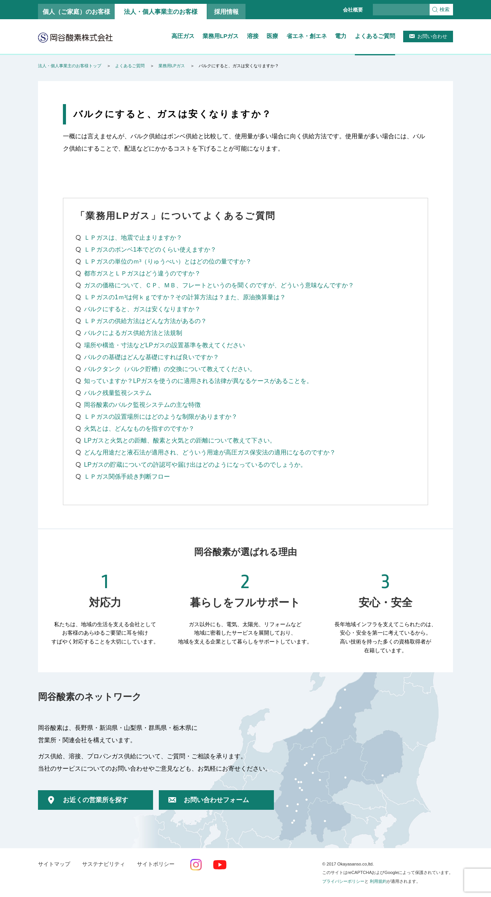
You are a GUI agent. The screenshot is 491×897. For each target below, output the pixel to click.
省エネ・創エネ (307, 36)
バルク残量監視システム (118, 392)
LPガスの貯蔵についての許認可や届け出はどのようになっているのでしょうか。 (195, 464)
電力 (340, 36)
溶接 (253, 36)
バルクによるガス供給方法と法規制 (133, 332)
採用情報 (226, 11)
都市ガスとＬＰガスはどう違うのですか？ (142, 273)
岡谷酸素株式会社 (75, 37)
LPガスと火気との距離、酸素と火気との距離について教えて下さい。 (180, 440)
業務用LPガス (221, 36)
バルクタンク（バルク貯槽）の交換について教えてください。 (170, 368)
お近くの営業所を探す (95, 800)
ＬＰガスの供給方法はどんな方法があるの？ (145, 320)
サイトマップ (54, 864)
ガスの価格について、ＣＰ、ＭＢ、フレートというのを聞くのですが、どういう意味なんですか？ (219, 285)
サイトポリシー (156, 864)
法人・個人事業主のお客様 (161, 11)
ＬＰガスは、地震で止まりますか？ (133, 237)
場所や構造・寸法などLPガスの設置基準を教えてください (164, 345)
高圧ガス (182, 36)
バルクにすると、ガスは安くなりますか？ (142, 308)
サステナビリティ (103, 864)
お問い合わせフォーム (216, 800)
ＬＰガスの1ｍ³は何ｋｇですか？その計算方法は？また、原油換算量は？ (185, 296)
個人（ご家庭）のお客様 (76, 11)
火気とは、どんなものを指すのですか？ (139, 428)
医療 (272, 36)
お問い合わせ (432, 36)
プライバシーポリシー (343, 881)
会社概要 (353, 10)
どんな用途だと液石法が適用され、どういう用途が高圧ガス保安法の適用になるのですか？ (210, 452)
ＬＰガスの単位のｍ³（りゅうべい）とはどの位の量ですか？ (168, 261)
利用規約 (378, 881)
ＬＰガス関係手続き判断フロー (127, 476)
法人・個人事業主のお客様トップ (69, 65)
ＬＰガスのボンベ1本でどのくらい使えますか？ (150, 249)
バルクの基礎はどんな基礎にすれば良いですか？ (151, 356)
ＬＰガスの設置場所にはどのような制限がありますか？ (160, 416)
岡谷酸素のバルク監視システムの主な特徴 (142, 404)
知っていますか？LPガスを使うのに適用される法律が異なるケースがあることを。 (198, 380)
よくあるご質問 (375, 36)
